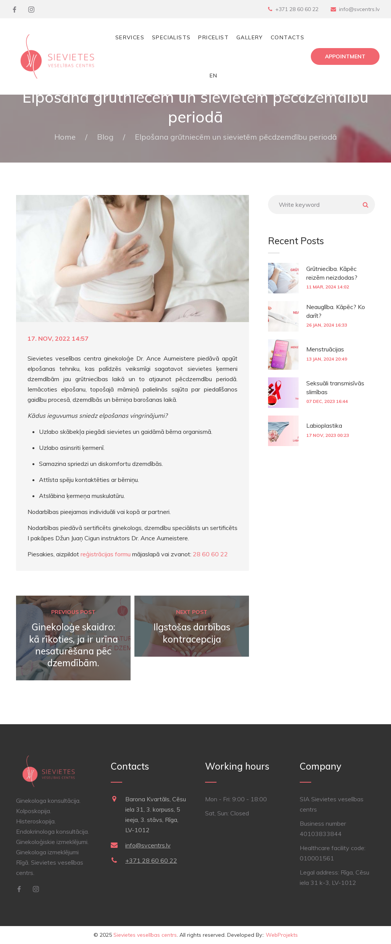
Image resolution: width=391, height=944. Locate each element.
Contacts (287, 37)
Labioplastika (324, 425)
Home (65, 137)
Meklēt (365, 204)
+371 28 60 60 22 (296, 9)
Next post (191, 612)
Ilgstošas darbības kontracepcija (191, 632)
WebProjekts (282, 934)
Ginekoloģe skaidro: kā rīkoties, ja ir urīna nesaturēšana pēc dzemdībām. (73, 645)
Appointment (345, 56)
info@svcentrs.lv (359, 9)
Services (129, 37)
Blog (105, 137)
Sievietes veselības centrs (145, 934)
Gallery (249, 37)
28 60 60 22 (210, 554)
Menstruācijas (325, 349)
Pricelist (213, 37)
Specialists (171, 37)
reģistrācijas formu (106, 554)
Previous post (73, 612)
